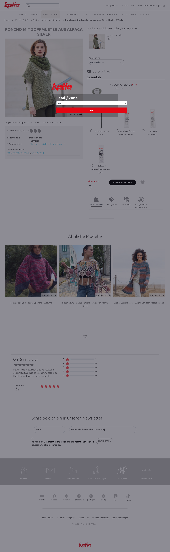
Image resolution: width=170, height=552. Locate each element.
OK (91, 110)
